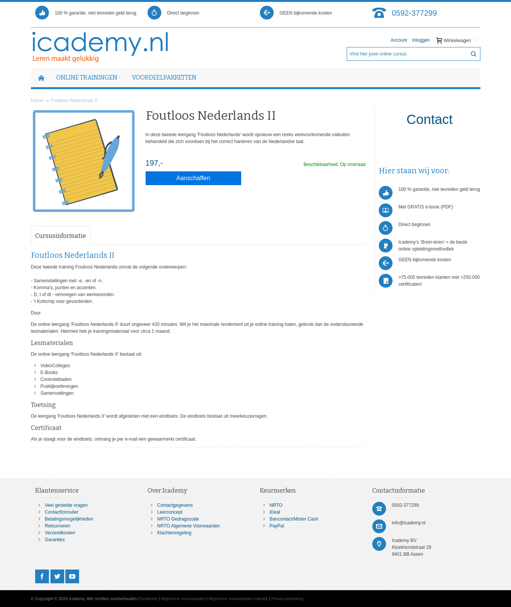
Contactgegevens (175, 505)
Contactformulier (61, 512)
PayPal (276, 526)
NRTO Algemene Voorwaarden (188, 526)
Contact (430, 119)
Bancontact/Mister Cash (293, 519)
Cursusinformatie (60, 235)
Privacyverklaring (287, 598)
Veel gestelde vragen (66, 505)
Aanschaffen (193, 178)
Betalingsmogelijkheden (69, 519)
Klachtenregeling (174, 532)
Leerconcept (169, 512)
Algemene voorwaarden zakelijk (238, 598)
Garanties (55, 539)
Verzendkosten (60, 532)
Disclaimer (147, 598)
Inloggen (421, 40)
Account (399, 40)
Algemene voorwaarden (183, 598)
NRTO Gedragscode (178, 519)
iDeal (274, 512)
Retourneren (57, 526)
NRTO (275, 505)
